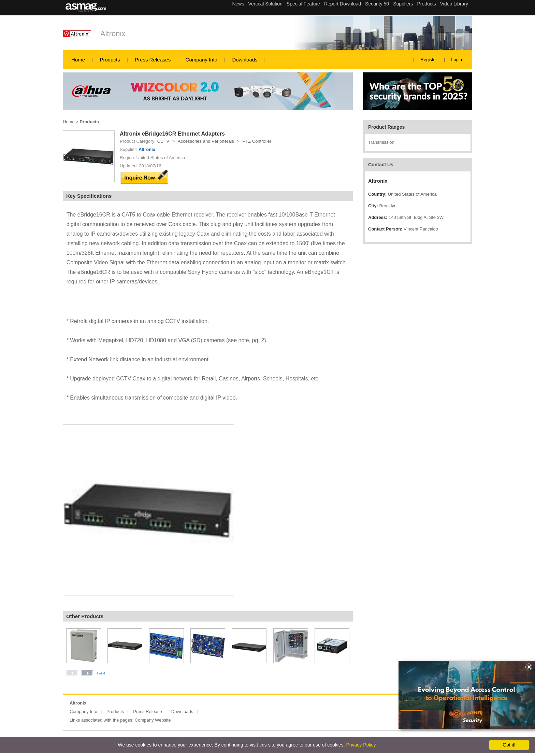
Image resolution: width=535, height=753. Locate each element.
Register (429, 59)
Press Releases (153, 59)
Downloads (244, 59)
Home (78, 59)
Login (456, 59)
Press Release (147, 711)
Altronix (112, 33)
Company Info (201, 59)
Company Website (153, 720)
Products (110, 59)
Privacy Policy (361, 745)
